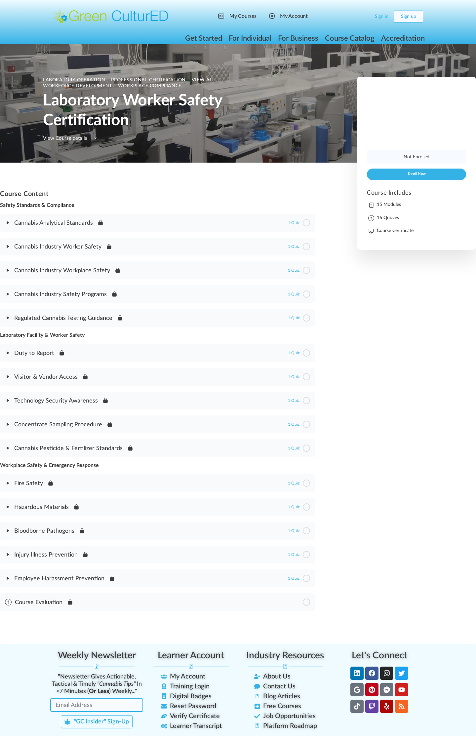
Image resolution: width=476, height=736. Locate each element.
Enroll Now (417, 173)
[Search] (351, 16)
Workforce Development (78, 86)
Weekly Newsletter (97, 655)
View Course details (71, 138)
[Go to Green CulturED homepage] (111, 16)
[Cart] (364, 16)
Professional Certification (149, 80)
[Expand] (8, 223)
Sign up (408, 16)
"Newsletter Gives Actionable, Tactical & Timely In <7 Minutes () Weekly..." (97, 684)
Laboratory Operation (75, 80)
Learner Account (191, 655)
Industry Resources (285, 655)
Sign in (381, 16)
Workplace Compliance (149, 86)
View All (204, 80)
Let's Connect (379, 655)
